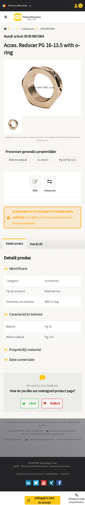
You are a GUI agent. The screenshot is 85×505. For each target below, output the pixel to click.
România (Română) (14, 5)
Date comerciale (21, 359)
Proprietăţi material (25, 349)
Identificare (18, 268)
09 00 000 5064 (47, 28)
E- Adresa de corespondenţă (62, 430)
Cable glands (27, 28)
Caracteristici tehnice (25, 314)
